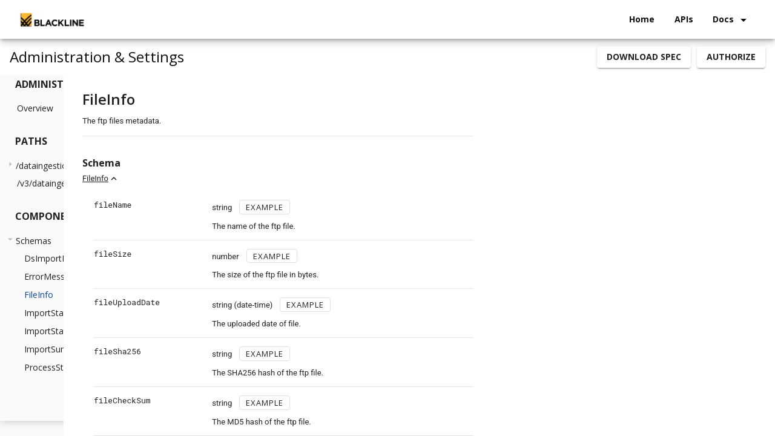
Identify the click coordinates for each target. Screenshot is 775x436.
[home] (51, 19)
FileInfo (201, 178)
